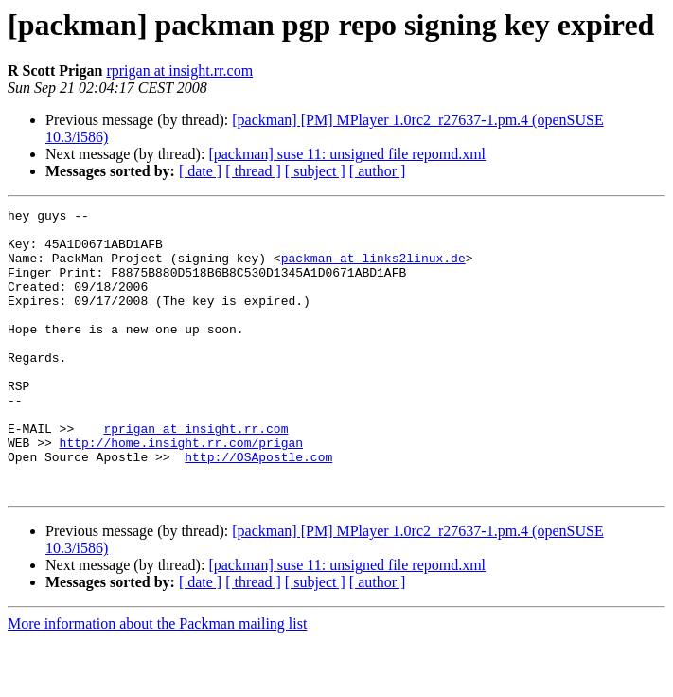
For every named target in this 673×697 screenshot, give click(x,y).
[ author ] (377, 171)
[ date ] (200, 171)
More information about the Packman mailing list (157, 680)
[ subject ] (315, 171)
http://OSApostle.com (258, 507)
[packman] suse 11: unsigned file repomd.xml (347, 154)
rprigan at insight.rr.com (179, 71)
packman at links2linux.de (373, 268)
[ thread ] (253, 171)
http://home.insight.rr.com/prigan (181, 490)
